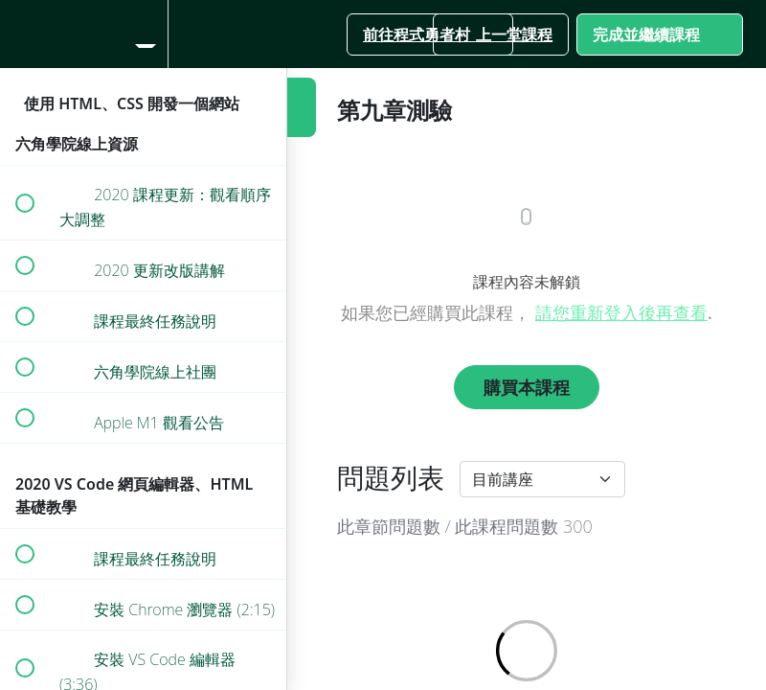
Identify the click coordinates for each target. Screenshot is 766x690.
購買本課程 (527, 387)
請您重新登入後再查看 (621, 312)
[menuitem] (144, 34)
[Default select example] (542, 479)
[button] (24, 34)
